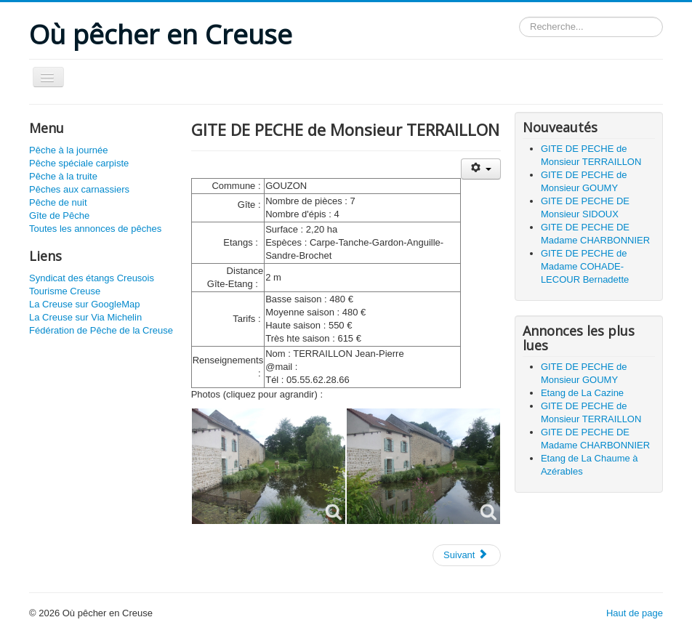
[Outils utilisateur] (481, 169)
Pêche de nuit (58, 202)
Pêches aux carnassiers (79, 189)
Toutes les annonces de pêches (95, 228)
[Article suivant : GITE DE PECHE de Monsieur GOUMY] (466, 555)
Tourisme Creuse (64, 291)
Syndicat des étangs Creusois (91, 278)
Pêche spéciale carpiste (79, 163)
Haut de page (634, 613)
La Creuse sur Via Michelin (85, 317)
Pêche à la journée (68, 150)
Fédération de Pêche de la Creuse (101, 330)
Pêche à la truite (63, 176)
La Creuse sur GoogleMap (84, 304)
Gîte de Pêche (59, 215)
